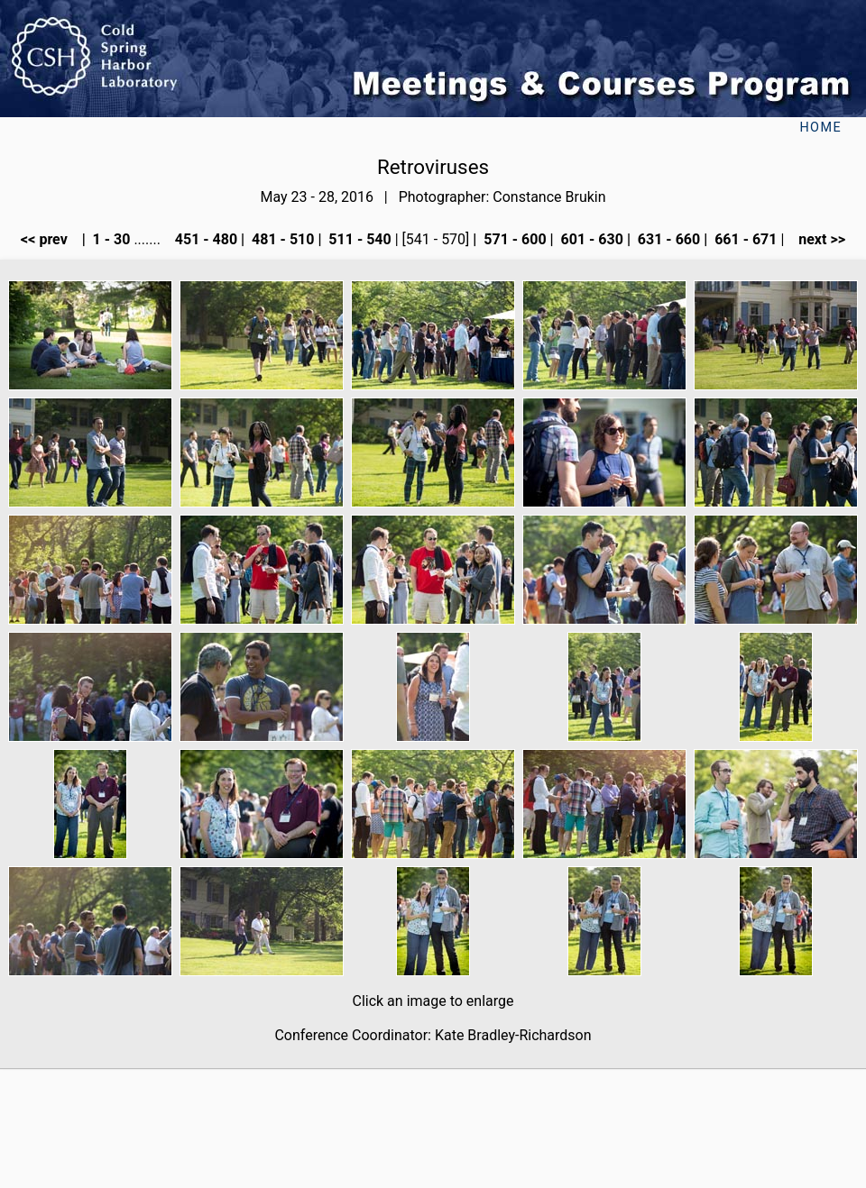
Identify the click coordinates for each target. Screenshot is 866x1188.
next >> (816, 239)
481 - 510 (281, 239)
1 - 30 (110, 239)
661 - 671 (744, 239)
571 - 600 (513, 239)
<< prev (49, 239)
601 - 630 (590, 239)
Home (820, 127)
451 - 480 (204, 239)
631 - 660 (667, 239)
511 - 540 (358, 239)
